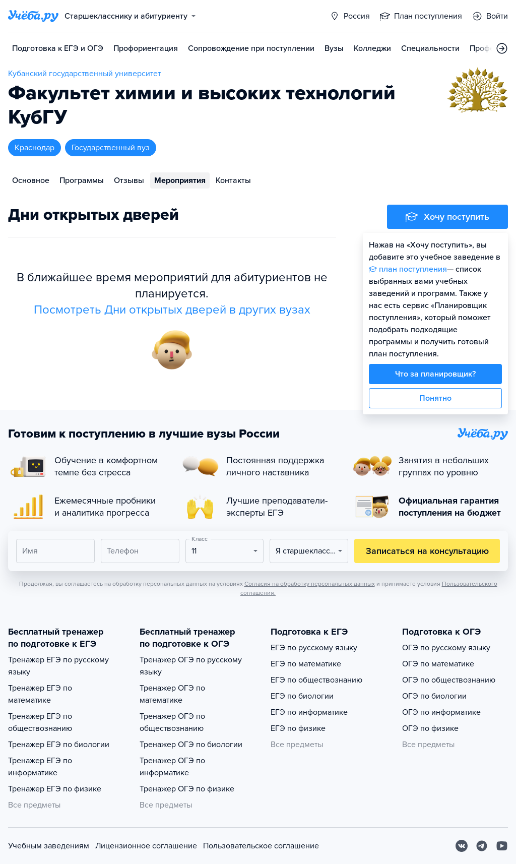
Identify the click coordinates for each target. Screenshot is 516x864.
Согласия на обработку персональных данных (309, 583)
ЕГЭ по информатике (309, 712)
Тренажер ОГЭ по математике (172, 694)
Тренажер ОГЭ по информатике (172, 767)
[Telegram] (482, 846)
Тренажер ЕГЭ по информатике (40, 767)
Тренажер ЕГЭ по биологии (58, 744)
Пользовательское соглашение (261, 846)
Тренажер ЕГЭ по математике (40, 694)
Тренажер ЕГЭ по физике (54, 789)
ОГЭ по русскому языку (446, 648)
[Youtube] (502, 846)
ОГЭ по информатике (441, 712)
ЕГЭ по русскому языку (314, 648)
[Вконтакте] (462, 846)
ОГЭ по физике (430, 728)
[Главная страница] (33, 16)
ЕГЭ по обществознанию (316, 680)
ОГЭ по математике (438, 664)
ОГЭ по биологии (434, 696)
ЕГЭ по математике (306, 664)
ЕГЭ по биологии (302, 696)
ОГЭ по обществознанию (448, 680)
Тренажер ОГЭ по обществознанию (172, 722)
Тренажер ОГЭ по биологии (191, 744)
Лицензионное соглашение (146, 846)
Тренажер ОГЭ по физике (187, 789)
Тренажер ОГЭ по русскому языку (191, 666)
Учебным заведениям (48, 846)
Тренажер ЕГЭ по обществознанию (40, 722)
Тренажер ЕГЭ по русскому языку (58, 666)
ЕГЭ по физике (298, 728)
